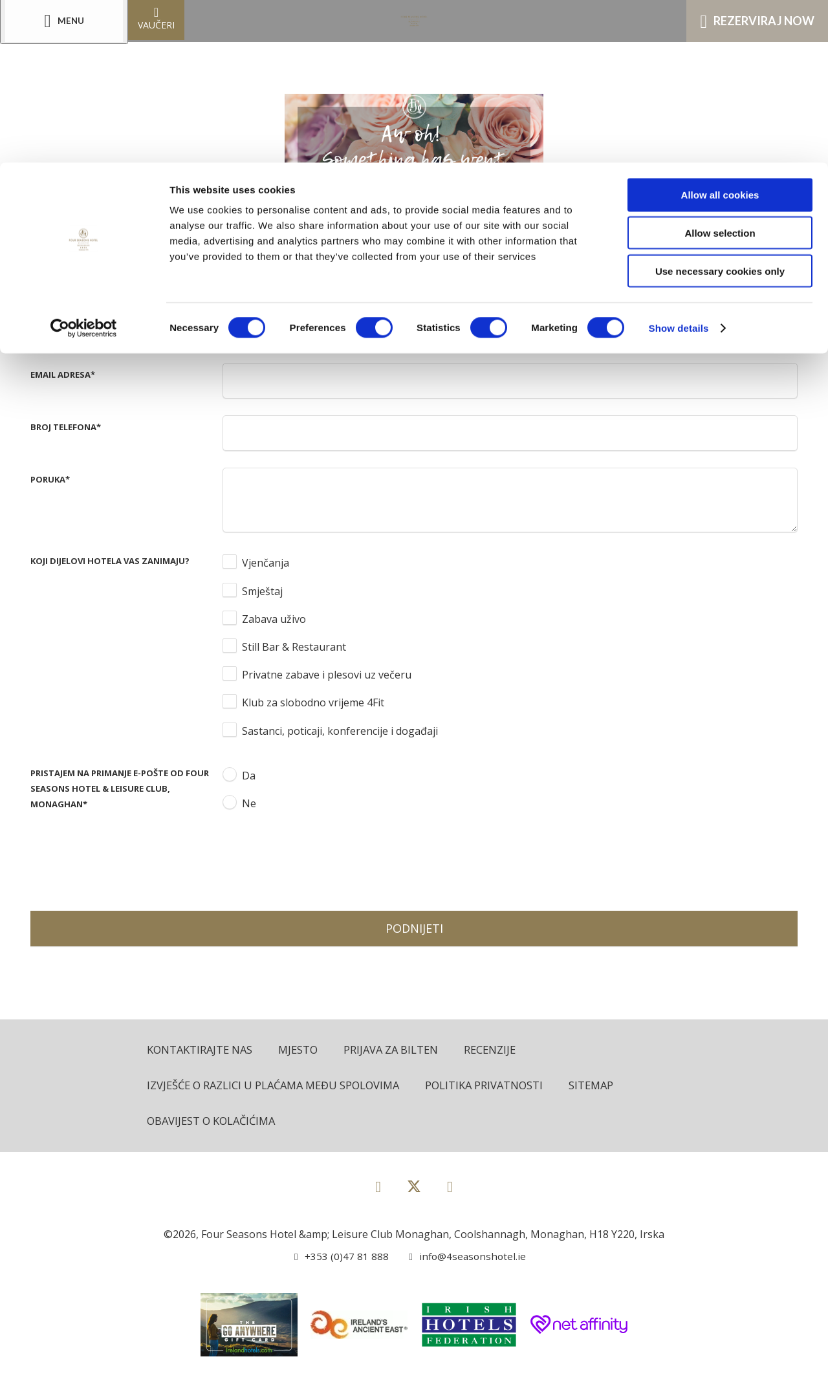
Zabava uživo (274, 619)
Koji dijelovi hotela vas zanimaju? (110, 561)
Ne (249, 803)
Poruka (50, 479)
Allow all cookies (720, 32)
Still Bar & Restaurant (294, 647)
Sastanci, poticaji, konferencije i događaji (340, 731)
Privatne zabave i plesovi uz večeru (326, 675)
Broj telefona (65, 427)
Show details (679, 165)
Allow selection (719, 70)
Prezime (50, 322)
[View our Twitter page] (414, 1193)
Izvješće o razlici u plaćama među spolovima (278, 1086)
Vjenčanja (265, 563)
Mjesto (302, 1050)
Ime (40, 270)
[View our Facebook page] (378, 1187)
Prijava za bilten (397, 1050)
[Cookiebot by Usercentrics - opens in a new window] (83, 165)
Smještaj (262, 591)
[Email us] (463, 1257)
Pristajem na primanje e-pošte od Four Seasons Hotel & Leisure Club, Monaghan (119, 788)
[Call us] (339, 1257)
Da (249, 775)
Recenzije (498, 1050)
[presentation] (321, 859)
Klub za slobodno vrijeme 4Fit (313, 702)
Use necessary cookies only (720, 108)
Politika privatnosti (495, 1086)
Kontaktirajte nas (201, 1050)
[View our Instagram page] (450, 1187)
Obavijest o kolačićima (214, 1122)
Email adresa (62, 374)
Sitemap (605, 1086)
